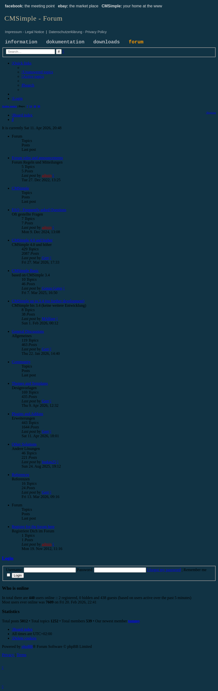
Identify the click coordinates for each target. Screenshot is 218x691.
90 (39, 106)
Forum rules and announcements (37, 158)
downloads (106, 42)
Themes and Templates (30, 383)
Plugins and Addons (27, 414)
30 (34, 106)
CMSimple (20, 188)
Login (8, 558)
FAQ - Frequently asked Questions (39, 210)
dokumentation (65, 42)
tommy (134, 621)
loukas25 (49, 462)
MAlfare (48, 319)
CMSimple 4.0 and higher (32, 240)
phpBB (27, 646)
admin (47, 175)
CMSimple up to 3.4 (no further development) (48, 301)
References (20, 475)
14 (30, 106)
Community (21, 362)
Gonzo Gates (52, 288)
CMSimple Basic (25, 271)
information (21, 42)
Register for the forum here (33, 527)
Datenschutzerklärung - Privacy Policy (78, 32)
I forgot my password (164, 570)
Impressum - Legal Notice (24, 32)
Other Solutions (24, 444)
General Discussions (28, 331)
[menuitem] (37, 72)
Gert (45, 258)
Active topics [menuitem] (9, 106)
